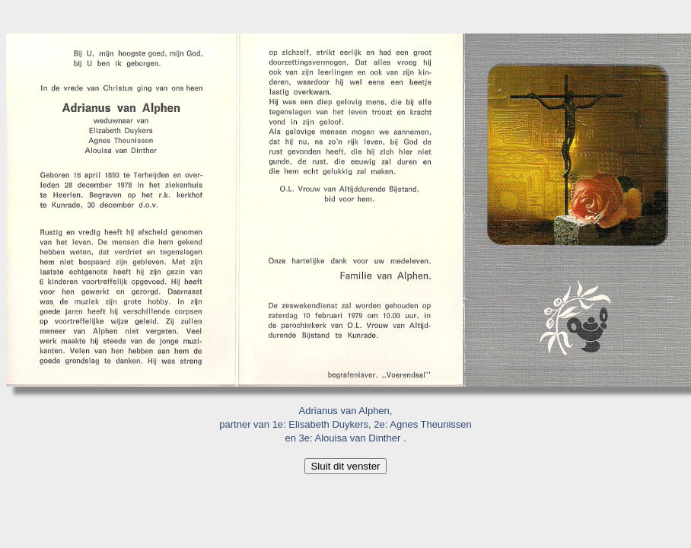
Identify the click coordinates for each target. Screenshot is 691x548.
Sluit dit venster (345, 466)
